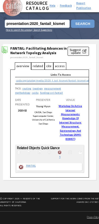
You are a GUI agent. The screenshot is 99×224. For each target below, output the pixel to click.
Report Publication (83, 6)
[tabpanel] (49, 124)
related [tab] (38, 66)
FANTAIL (31, 166)
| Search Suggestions (42, 29)
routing (26, 88)
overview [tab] (22, 66)
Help (52, 6)
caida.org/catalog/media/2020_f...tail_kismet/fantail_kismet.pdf (53, 80)
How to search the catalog (19, 29)
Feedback (66, 6)
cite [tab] (48, 66)
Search (82, 24)
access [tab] (60, 66)
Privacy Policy (93, 217)
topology (38, 88)
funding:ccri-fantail (51, 92)
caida (35, 92)
